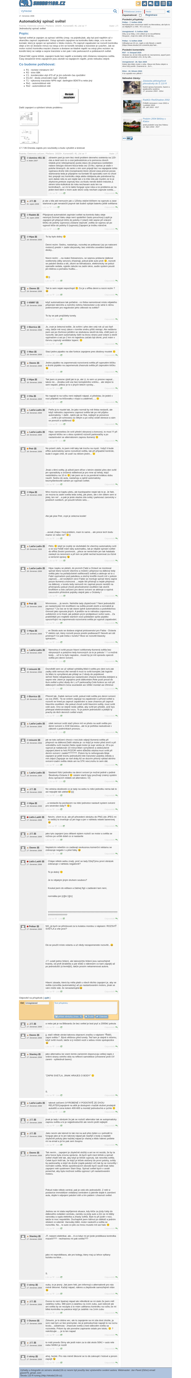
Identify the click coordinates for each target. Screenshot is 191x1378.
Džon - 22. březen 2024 (132, 71)
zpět (46, 998)
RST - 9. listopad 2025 (131, 53)
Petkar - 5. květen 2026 (132, 41)
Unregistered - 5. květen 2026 (135, 31)
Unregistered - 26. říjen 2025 (134, 62)
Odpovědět (111, 193)
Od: (34, 1003)
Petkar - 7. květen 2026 (132, 22)
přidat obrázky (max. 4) (68, 1016)
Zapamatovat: (131, 15)
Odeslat (101, 1016)
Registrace (151, 15)
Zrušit (89, 1016)
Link (62, 193)
